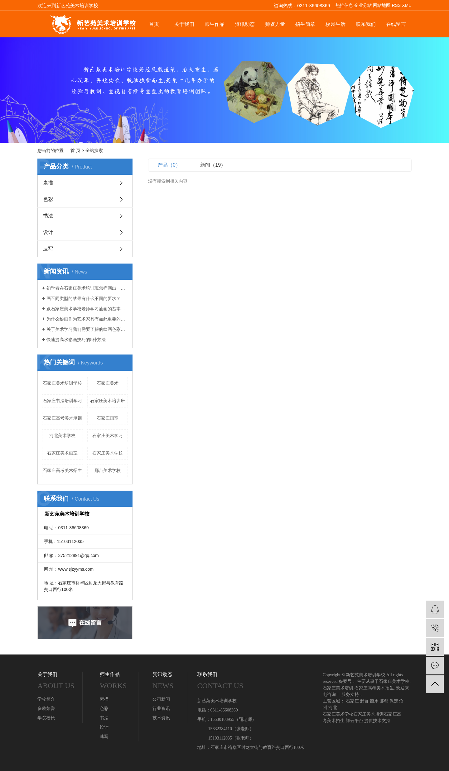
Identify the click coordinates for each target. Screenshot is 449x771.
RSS (396, 5)
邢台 (364, 701)
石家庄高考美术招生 (62, 470)
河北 (332, 707)
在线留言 (396, 24)
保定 (393, 701)
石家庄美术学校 (107, 452)
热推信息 (344, 5)
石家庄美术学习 (107, 435)
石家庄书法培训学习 (62, 400)
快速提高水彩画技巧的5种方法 (76, 339)
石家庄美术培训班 (107, 400)
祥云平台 (354, 720)
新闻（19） (213, 165)
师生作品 (214, 24)
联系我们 (366, 24)
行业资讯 (161, 708)
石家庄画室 (107, 418)
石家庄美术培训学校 (62, 383)
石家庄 (352, 701)
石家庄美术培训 (338, 688)
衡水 (374, 701)
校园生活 (335, 24)
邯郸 (383, 701)
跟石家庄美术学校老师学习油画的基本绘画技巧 (87, 308)
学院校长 (46, 718)
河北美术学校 (62, 435)
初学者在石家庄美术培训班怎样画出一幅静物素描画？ (87, 288)
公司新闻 (161, 699)
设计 (48, 232)
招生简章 (305, 24)
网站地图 (381, 5)
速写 (48, 248)
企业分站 (363, 5)
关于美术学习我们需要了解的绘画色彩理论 (87, 329)
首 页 (75, 150)
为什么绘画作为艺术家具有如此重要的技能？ (87, 318)
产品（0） (169, 165)
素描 (48, 182)
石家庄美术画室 (62, 452)
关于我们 (184, 24)
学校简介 (46, 699)
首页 (154, 24)
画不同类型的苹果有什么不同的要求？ (83, 298)
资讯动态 (245, 24)
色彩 (48, 199)
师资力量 (275, 24)
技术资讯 (161, 718)
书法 (48, 215)
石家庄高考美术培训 (62, 418)
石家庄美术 (107, 383)
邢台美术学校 (107, 470)
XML (406, 5)
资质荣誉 (46, 708)
